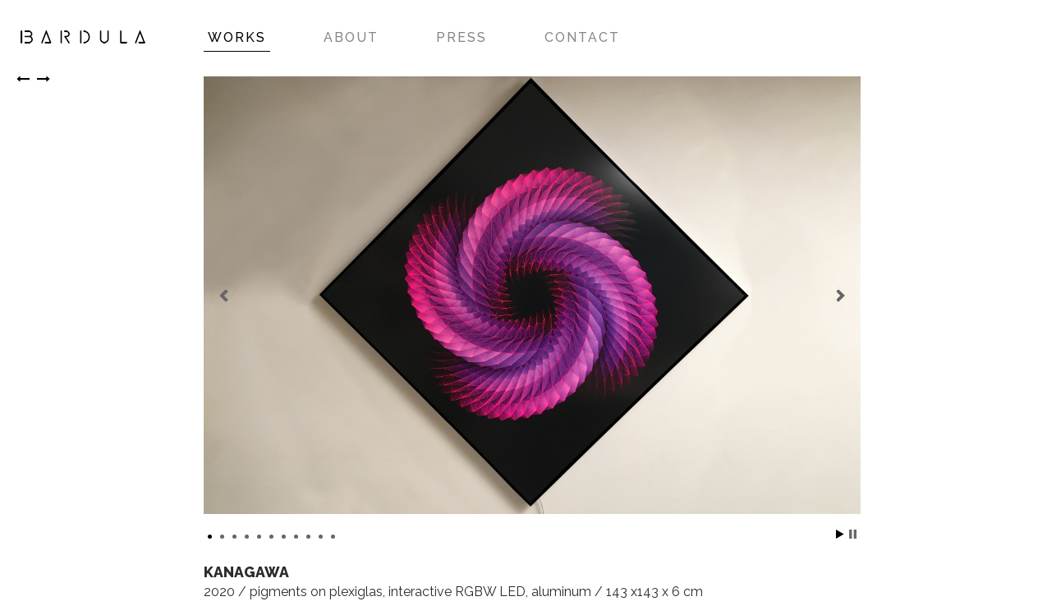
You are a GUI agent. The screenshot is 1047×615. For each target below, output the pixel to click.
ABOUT (351, 37)
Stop (852, 534)
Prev (225, 295)
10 (321, 537)
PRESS (461, 37)
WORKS (237, 37)
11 (333, 537)
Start (840, 534)
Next (839, 295)
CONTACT (582, 37)
